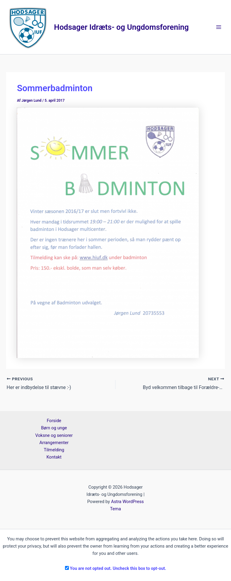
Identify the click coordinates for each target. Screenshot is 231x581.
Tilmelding (54, 450)
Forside (54, 420)
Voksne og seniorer (53, 435)
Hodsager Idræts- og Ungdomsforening (121, 27)
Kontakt (53, 457)
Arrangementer (54, 442)
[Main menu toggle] (218, 27)
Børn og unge (54, 428)
